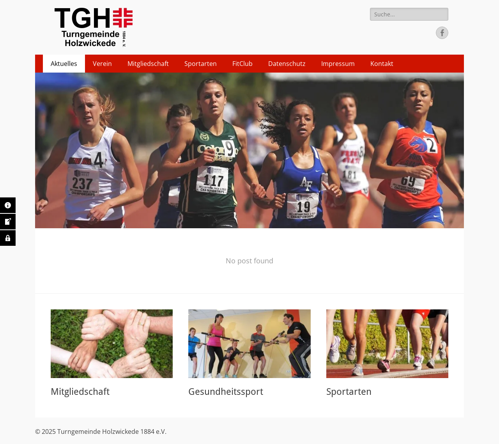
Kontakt (381, 63)
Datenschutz (287, 63)
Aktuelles (64, 63)
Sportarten (200, 63)
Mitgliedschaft (148, 63)
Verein (102, 63)
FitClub (242, 63)
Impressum (338, 63)
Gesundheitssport (225, 391)
